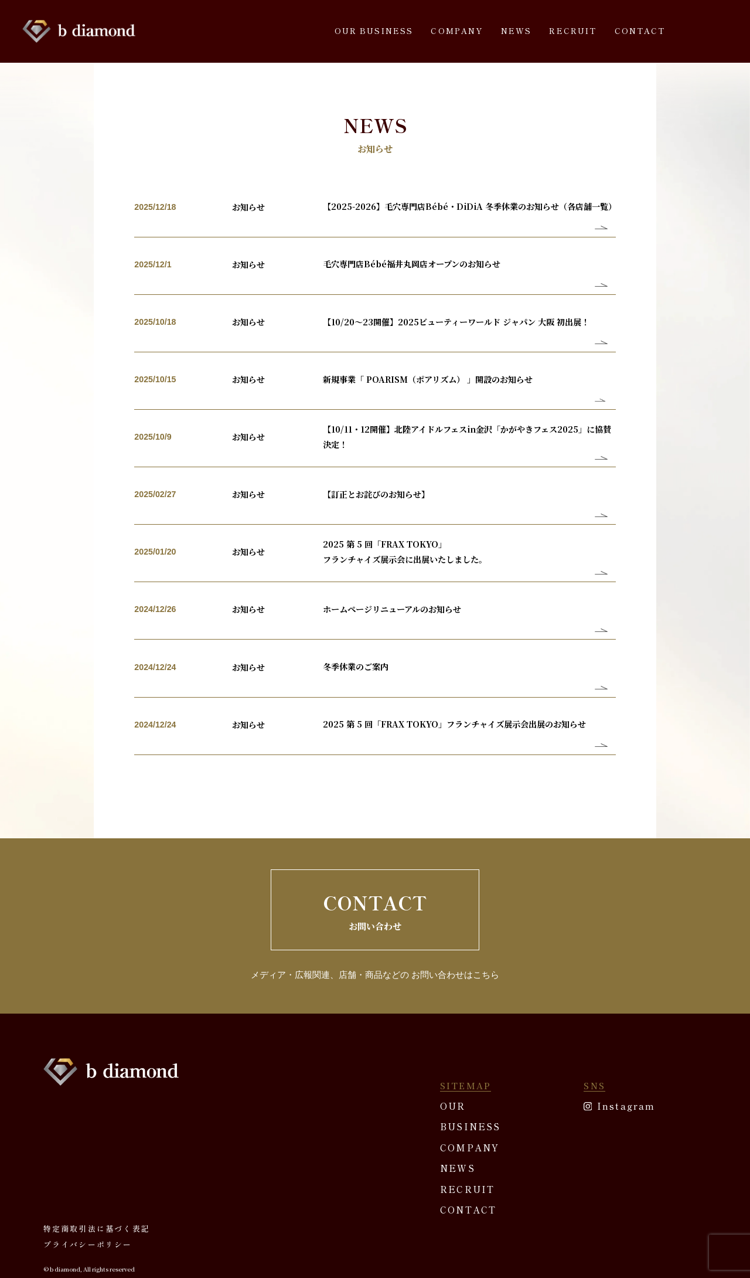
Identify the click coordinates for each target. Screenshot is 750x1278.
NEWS (516, 30)
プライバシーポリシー (84, 1194)
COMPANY (457, 30)
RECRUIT (572, 30)
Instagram (625, 1054)
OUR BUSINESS (374, 30)
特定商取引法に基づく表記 (93, 1179)
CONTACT (640, 30)
